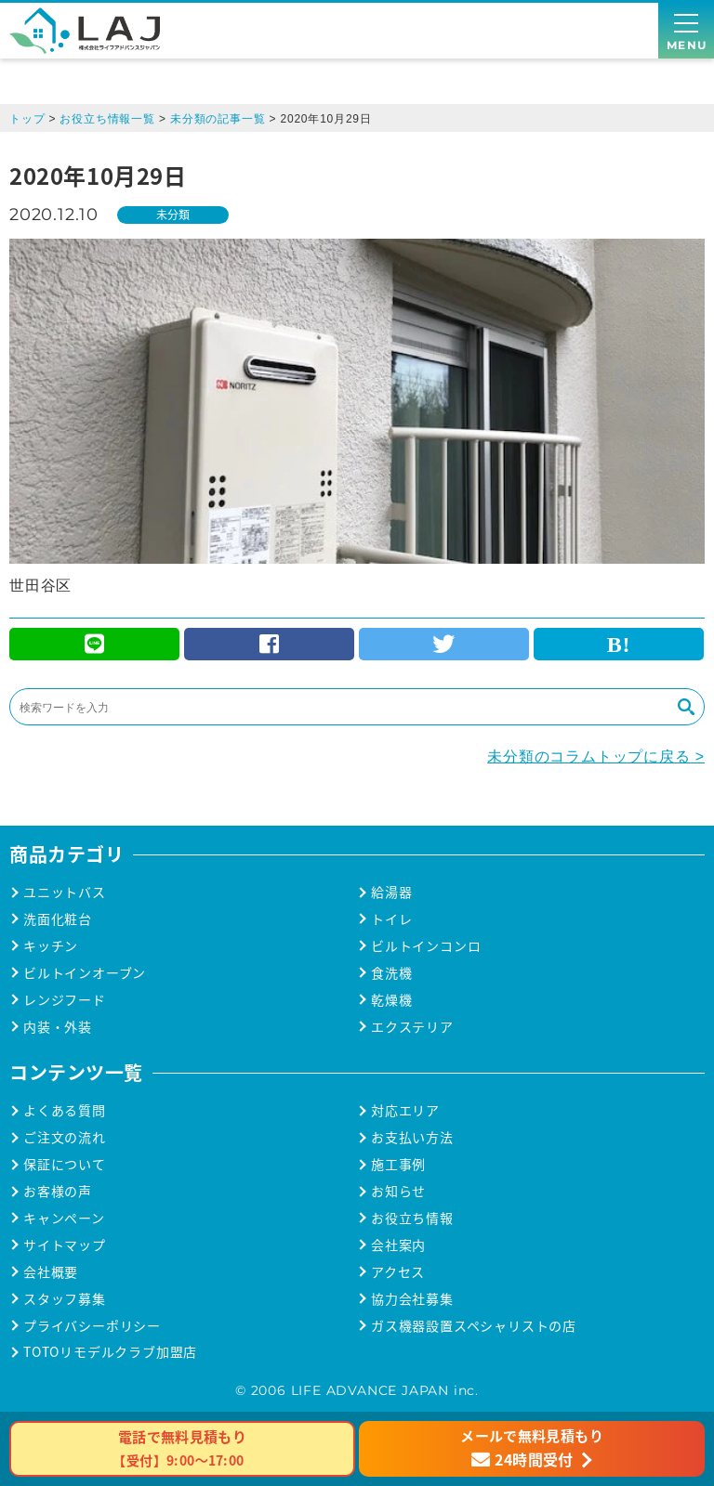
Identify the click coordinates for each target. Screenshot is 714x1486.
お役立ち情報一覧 (107, 118)
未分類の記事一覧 (217, 118)
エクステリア (412, 1027)
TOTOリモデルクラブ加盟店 (110, 1352)
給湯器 (391, 892)
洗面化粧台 (57, 919)
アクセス (398, 1272)
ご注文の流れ (64, 1137)
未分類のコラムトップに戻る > (596, 756)
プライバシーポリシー (92, 1326)
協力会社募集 (412, 1299)
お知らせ (398, 1191)
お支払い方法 (412, 1137)
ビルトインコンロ (426, 946)
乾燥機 (391, 1000)
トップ (27, 118)
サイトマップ (64, 1245)
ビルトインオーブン (84, 973)
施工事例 (398, 1164)
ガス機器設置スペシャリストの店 (473, 1326)
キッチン (50, 946)
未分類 (173, 214)
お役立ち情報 (412, 1218)
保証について (64, 1164)
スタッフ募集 (64, 1299)
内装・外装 (57, 1027)
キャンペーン (64, 1218)
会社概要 (50, 1272)
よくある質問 (64, 1110)
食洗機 (391, 973)
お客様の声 (57, 1191)
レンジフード (64, 1000)
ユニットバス (64, 892)
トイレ (391, 919)
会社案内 (398, 1245)
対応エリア (405, 1110)
